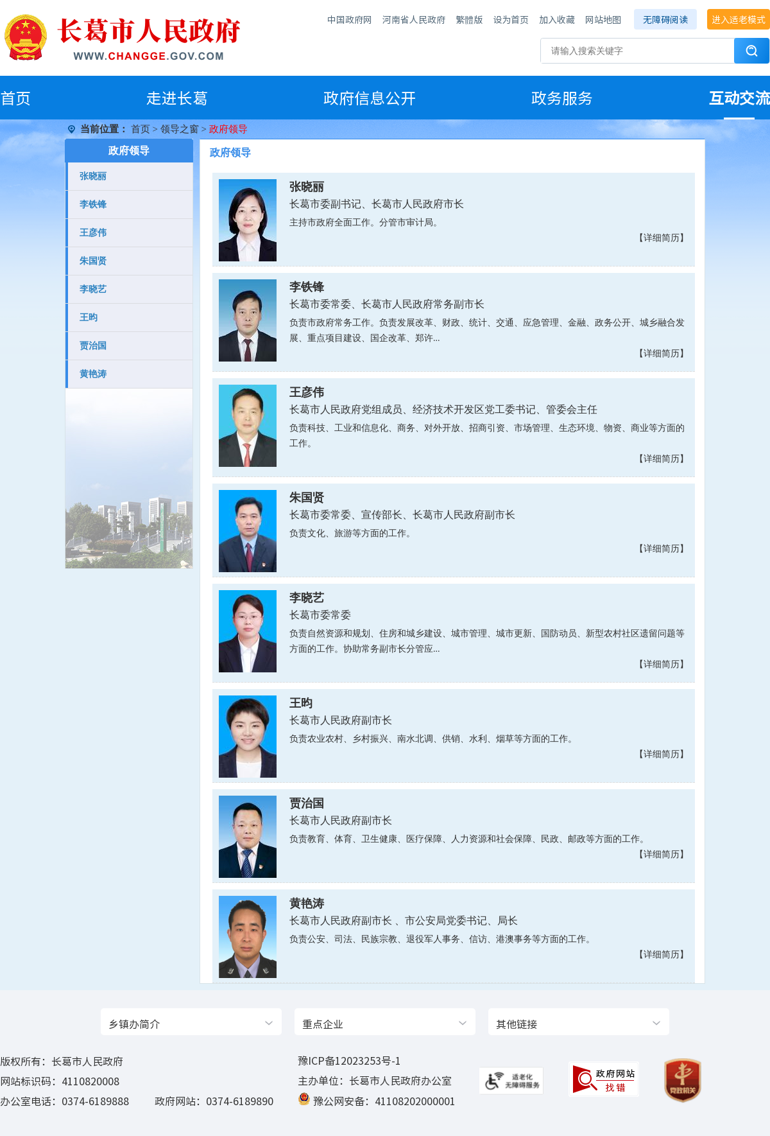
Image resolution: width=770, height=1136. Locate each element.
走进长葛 (177, 97)
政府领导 (129, 150)
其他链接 (516, 1023)
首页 (15, 97)
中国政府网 (349, 19)
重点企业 (322, 1023)
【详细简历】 (662, 238)
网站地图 (603, 19)
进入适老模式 (739, 19)
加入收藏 (557, 19)
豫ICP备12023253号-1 (349, 1060)
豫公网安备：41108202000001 (384, 1100)
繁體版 (469, 19)
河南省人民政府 (413, 19)
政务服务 (562, 97)
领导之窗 (179, 129)
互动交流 (739, 97)
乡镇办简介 (134, 1023)
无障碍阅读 (665, 19)
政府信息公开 (369, 97)
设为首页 (511, 19)
